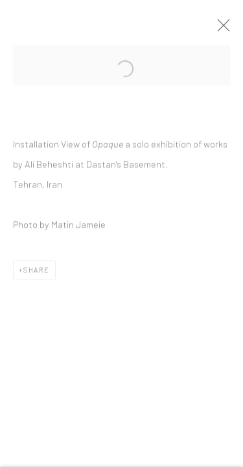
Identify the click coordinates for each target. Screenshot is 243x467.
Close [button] (223, 29)
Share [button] (36, 272)
